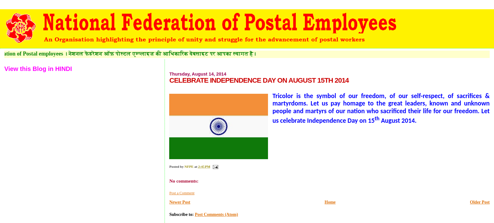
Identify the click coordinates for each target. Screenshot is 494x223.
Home (330, 202)
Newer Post (179, 202)
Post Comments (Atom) (216, 214)
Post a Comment (181, 193)
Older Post (480, 202)
